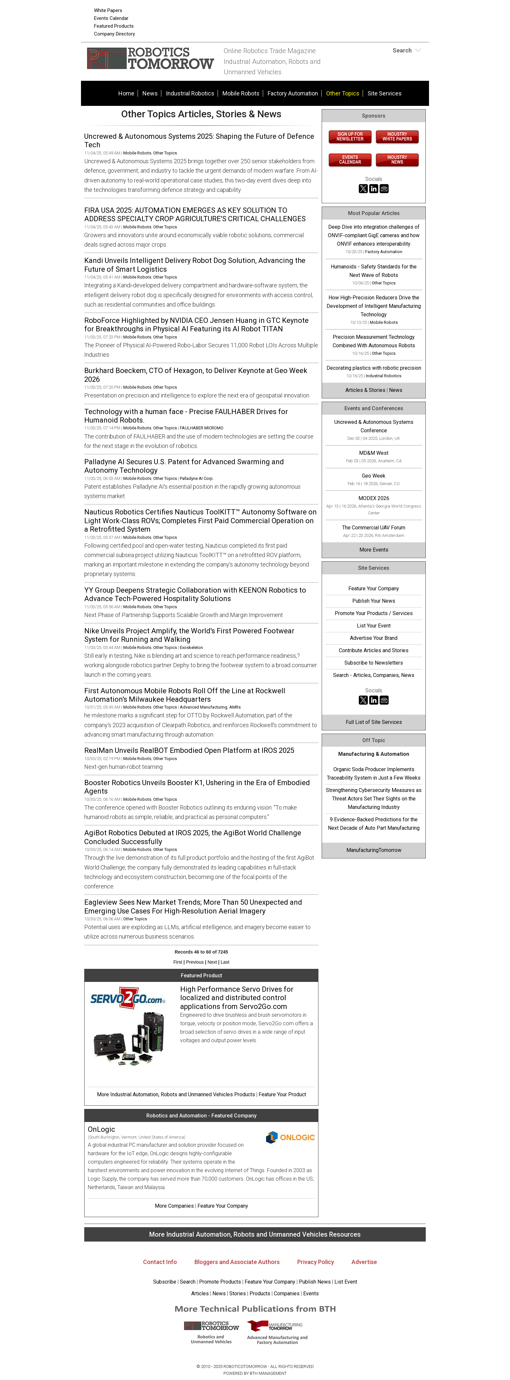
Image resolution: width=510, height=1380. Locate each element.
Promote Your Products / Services (374, 613)
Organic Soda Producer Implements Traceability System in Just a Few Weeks (374, 773)
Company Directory (114, 34)
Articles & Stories (365, 390)
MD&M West (373, 453)
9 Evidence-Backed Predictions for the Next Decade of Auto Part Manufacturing (374, 823)
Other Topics (342, 93)
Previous (195, 962)
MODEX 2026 (373, 498)
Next (212, 962)
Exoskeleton (191, 647)
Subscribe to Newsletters (373, 663)
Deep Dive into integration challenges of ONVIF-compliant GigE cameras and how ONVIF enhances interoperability (374, 235)
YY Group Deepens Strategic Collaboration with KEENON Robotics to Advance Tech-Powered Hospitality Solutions (195, 594)
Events (310, 1293)
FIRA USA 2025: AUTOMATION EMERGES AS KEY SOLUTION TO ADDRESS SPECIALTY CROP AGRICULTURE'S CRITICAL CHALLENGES (195, 214)
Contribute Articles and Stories (374, 650)
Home (126, 93)
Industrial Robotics (190, 93)
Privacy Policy (315, 1261)
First (177, 962)
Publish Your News (373, 601)
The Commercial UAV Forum (373, 528)
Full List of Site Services (374, 722)
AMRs (235, 707)
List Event (345, 1282)
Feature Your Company (222, 1206)
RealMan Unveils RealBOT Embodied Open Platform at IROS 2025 (189, 750)
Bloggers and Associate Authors (237, 1261)
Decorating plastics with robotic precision (374, 368)
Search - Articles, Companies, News (373, 675)
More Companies (174, 1206)
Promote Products (220, 1282)
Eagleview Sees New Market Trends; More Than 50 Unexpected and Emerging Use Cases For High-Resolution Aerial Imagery (193, 906)
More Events (373, 550)
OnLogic (101, 1129)
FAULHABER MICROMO (201, 427)
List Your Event (374, 626)
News (150, 93)
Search (187, 1282)
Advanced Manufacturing (203, 707)
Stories (237, 1293)
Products (259, 1293)
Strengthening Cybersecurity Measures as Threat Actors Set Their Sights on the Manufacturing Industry (374, 798)
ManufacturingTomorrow (373, 850)
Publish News (315, 1282)
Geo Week (373, 476)
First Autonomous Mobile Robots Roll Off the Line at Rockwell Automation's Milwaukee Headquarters (184, 695)
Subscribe (164, 1282)
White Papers (108, 10)
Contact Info (160, 1261)
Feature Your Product (282, 1094)
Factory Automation (293, 93)
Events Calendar (111, 18)
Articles (200, 1293)
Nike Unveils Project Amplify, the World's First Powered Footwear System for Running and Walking (189, 635)
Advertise (364, 1261)
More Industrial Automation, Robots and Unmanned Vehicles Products (176, 1094)
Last (225, 962)
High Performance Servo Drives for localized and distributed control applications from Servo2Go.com (236, 998)
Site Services (385, 93)
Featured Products (114, 26)
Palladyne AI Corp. (197, 478)
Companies (287, 1293)
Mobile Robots (241, 93)
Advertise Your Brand (373, 638)
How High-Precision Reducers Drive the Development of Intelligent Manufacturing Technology (374, 306)
